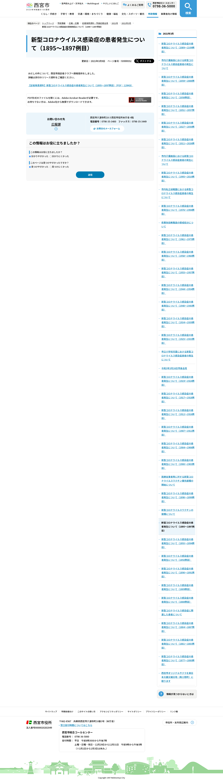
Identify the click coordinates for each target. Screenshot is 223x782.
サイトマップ (51, 711)
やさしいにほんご (111, 3)
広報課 (56, 124)
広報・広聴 (74, 23)
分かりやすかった (39, 156)
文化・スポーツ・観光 (133, 13)
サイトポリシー (135, 711)
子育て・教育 (67, 13)
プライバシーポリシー (156, 711)
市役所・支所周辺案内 (176, 722)
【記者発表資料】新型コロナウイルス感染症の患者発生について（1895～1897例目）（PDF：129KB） (80, 85)
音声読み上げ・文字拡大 (72, 3)
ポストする (145, 61)
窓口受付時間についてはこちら (76, 725)
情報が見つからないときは (180, 694)
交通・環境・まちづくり (90, 13)
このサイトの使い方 (86, 711)
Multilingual (93, 3)
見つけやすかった (39, 166)
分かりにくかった (60, 156)
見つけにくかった (60, 166)
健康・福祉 (112, 13)
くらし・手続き (49, 13)
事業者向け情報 (169, 13)
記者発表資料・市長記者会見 (95, 23)
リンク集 (174, 711)
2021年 (115, 23)
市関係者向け (67, 711)
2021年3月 (126, 23)
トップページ (48, 23)
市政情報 (152, 13)
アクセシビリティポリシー (111, 711)
